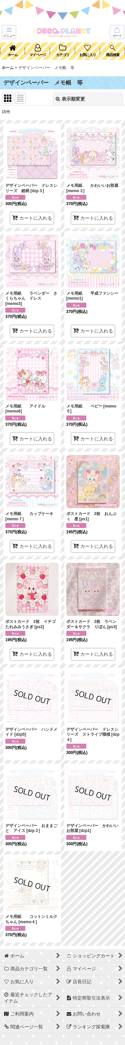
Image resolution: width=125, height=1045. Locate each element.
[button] (9, 32)
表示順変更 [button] (70, 99)
